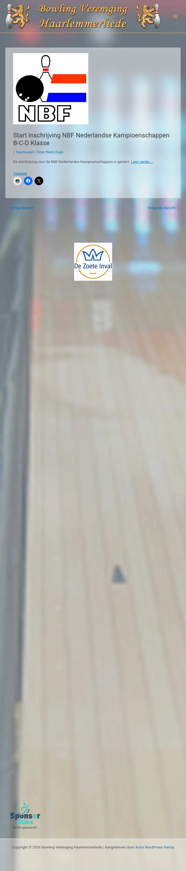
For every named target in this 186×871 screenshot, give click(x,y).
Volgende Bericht (164, 208)
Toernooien (25, 152)
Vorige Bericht (19, 208)
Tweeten (20, 173)
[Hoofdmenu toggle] (175, 16)
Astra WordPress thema (154, 847)
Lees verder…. (142, 161)
